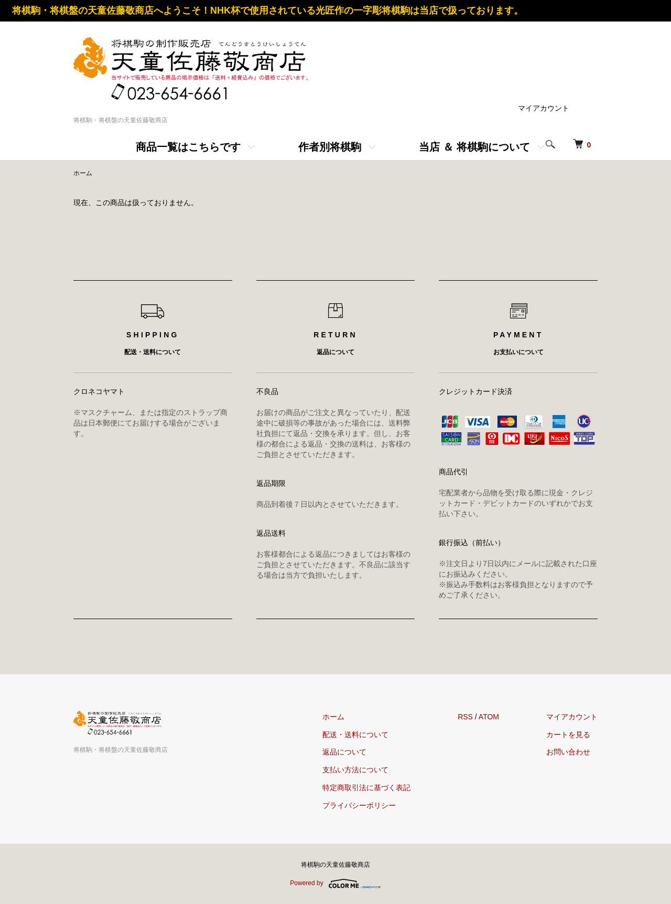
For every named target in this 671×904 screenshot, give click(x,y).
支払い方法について (355, 769)
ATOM (489, 716)
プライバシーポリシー (359, 805)
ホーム (82, 173)
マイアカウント (543, 108)
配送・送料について (355, 734)
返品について (344, 752)
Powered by (335, 883)
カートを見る (568, 734)
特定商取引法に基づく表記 (366, 787)
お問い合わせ (568, 752)
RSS (465, 716)
